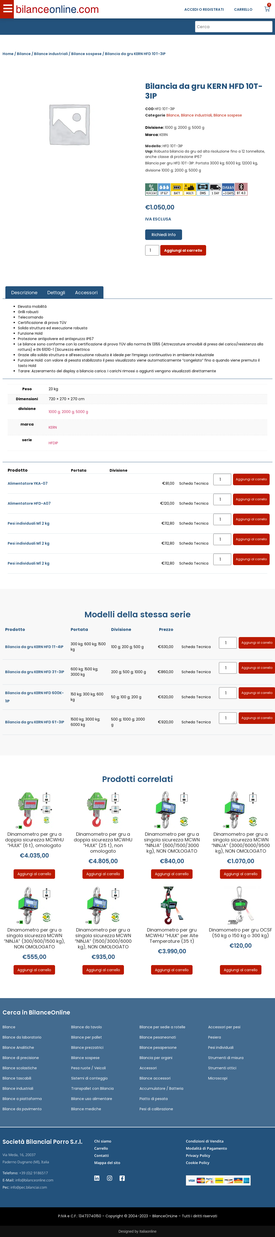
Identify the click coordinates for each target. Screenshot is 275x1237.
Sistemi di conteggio (89, 1078)
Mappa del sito (107, 1162)
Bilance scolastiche (20, 1068)
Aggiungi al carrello (183, 250)
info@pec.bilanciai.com (28, 1187)
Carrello (101, 1148)
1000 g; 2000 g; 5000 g (68, 411)
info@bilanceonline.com (34, 1180)
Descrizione (24, 292)
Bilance (24, 53)
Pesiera (214, 1037)
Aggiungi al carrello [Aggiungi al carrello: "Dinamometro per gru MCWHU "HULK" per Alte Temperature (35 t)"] (172, 969)
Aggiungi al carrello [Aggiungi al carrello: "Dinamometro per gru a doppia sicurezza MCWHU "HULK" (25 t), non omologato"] (103, 873)
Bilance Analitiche (18, 1047)
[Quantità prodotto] (152, 250)
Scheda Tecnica (193, 483)
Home (8, 53)
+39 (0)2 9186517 (33, 1172)
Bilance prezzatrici (87, 1047)
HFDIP (53, 443)
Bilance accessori (155, 1078)
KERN (53, 427)
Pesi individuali (221, 1047)
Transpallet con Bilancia (92, 1088)
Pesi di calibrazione (156, 1109)
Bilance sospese (86, 53)
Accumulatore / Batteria (161, 1088)
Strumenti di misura (226, 1057)
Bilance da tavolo (86, 1027)
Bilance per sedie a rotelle (162, 1027)
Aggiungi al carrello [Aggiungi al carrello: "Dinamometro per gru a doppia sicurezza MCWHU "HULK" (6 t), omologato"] (34, 873)
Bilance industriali (51, 53)
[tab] (24, 292)
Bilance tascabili (17, 1078)
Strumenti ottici (222, 1068)
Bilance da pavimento (22, 1109)
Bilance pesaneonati (158, 1037)
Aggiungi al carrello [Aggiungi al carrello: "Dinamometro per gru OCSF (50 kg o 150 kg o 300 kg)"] (241, 969)
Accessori (86, 292)
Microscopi (217, 1078)
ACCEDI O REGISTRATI (204, 9)
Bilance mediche (86, 1109)
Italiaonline (147, 1231)
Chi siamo (102, 1141)
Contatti (101, 1155)
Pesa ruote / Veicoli (88, 1068)
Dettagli (56, 292)
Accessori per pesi (224, 1027)
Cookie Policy (197, 1162)
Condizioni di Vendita (205, 1141)
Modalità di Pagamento (206, 1148)
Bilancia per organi (156, 1057)
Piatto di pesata (154, 1098)
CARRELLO (243, 9)
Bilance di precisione (21, 1057)
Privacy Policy (198, 1155)
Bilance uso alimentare (91, 1098)
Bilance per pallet (86, 1037)
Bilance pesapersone (158, 1047)
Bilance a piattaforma (22, 1098)
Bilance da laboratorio (22, 1037)
